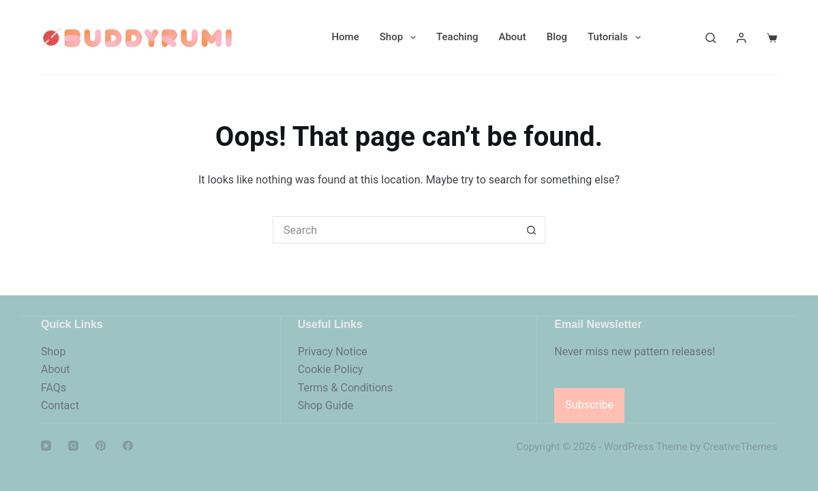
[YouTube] (46, 446)
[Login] (741, 38)
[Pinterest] (100, 446)
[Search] (711, 38)
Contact (60, 405)
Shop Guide (326, 405)
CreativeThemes (740, 447)
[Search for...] (395, 229)
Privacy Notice (332, 351)
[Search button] (531, 229)
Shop (400, 37)
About (512, 37)
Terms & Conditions (345, 387)
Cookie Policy (330, 369)
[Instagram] (73, 446)
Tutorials (617, 37)
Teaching (457, 37)
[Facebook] (128, 446)
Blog (557, 37)
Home (345, 37)
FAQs (53, 387)
